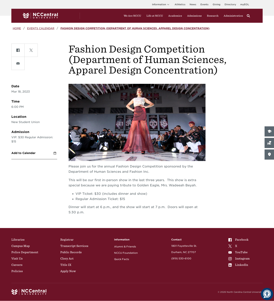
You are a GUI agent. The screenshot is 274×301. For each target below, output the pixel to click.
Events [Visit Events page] (204, 4)
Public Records (71, 252)
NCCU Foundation (126, 252)
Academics (175, 15)
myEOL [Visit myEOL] (244, 4)
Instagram (239, 258)
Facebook (238, 239)
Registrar (67, 239)
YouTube (238, 252)
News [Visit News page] (193, 4)
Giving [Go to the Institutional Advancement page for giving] (216, 4)
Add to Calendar (23, 153)
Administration (233, 15)
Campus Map (20, 245)
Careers (16, 264)
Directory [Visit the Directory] (230, 4)
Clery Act (67, 258)
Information (161, 4)
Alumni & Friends (125, 246)
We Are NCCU (132, 15)
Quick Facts (121, 259)
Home (17, 28)
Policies (17, 271)
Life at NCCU (154, 15)
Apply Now (68, 271)
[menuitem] (239, 239)
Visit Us (17, 258)
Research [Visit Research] (212, 15)
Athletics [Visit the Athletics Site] (180, 4)
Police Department (24, 252)
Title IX (65, 264)
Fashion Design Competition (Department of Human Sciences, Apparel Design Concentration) (135, 28)
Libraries (17, 239)
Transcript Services (74, 245)
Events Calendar (40, 28)
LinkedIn (238, 264)
